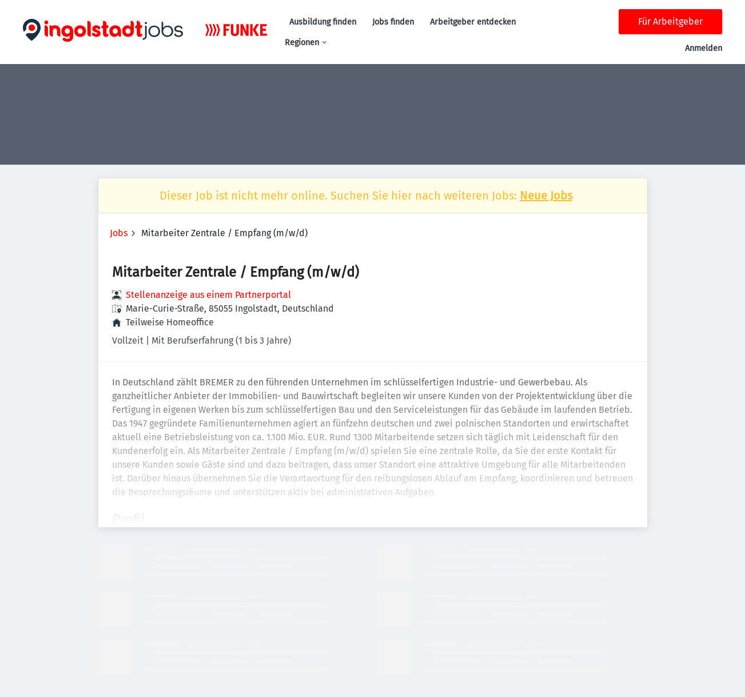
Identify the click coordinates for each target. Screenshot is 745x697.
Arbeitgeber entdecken (473, 22)
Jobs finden (393, 22)
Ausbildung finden (322, 22)
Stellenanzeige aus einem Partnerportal (208, 294)
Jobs (119, 233)
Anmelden (703, 48)
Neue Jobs (546, 195)
